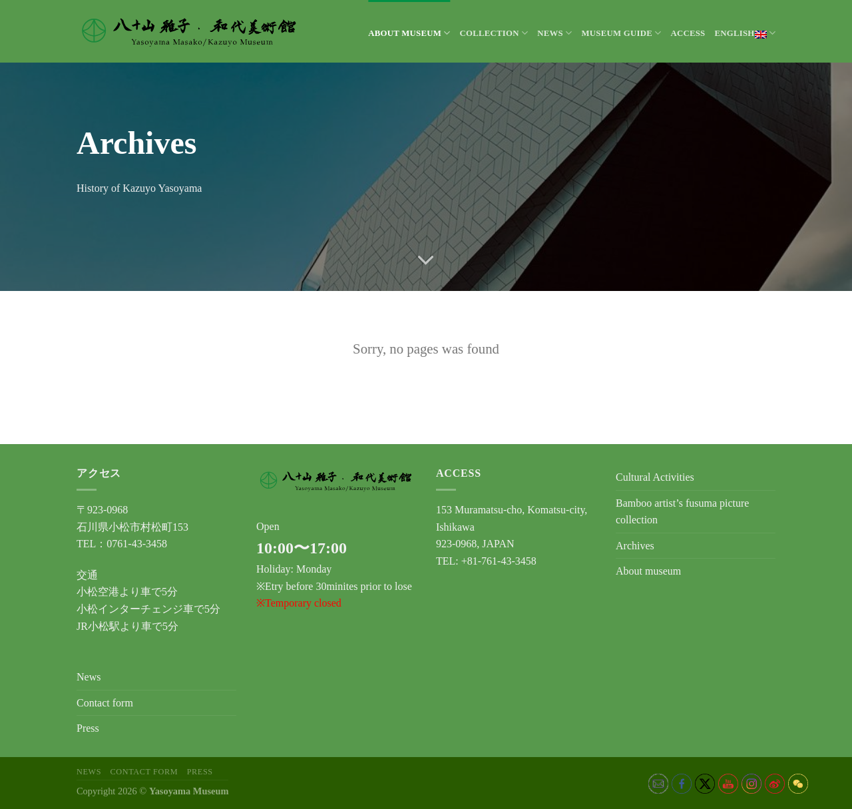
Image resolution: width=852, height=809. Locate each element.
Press (88, 728)
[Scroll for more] (426, 260)
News (554, 33)
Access (687, 33)
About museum (409, 33)
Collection (493, 33)
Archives (635, 545)
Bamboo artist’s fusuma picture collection (682, 511)
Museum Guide (621, 33)
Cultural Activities (655, 477)
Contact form (105, 702)
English (744, 33)
